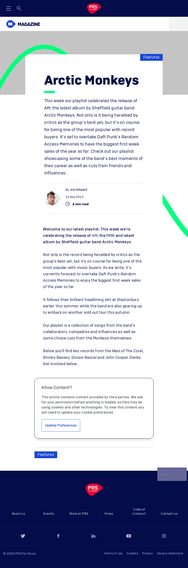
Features (151, 57)
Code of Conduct (139, 511)
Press (109, 513)
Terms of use (113, 553)
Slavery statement (170, 553)
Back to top (165, 471)
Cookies (132, 553)
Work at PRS (78, 513)
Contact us (169, 513)
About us (18, 513)
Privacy (147, 553)
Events (48, 513)
